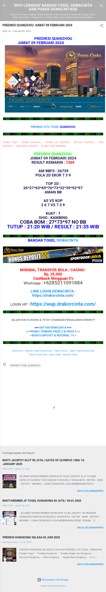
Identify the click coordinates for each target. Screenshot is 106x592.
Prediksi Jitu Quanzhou (57, 142)
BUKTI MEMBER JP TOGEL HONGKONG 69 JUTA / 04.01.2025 (42, 500)
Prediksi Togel (10, 142)
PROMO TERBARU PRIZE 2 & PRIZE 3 (53, 331)
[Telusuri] (101, 6)
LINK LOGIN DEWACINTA (52, 291)
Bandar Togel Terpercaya (38, 350)
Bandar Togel (70, 354)
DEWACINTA (67, 240)
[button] (101, 26)
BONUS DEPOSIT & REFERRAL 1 (52, 335)
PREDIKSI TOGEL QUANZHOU (25, 365)
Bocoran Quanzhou (84, 142)
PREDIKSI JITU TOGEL (45, 126)
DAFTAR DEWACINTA (52, 327)
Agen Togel (55, 354)
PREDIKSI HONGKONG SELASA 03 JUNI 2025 (31, 537)
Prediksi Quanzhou (31, 142)
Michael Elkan (60, 586)
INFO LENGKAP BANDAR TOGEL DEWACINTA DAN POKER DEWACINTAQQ (53, 7)
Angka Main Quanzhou (27, 145)
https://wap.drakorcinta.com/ (63, 304)
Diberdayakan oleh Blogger (53, 579)
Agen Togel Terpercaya (82, 350)
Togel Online (61, 350)
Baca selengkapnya (90, 491)
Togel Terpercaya (38, 354)
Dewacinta (17, 350)
